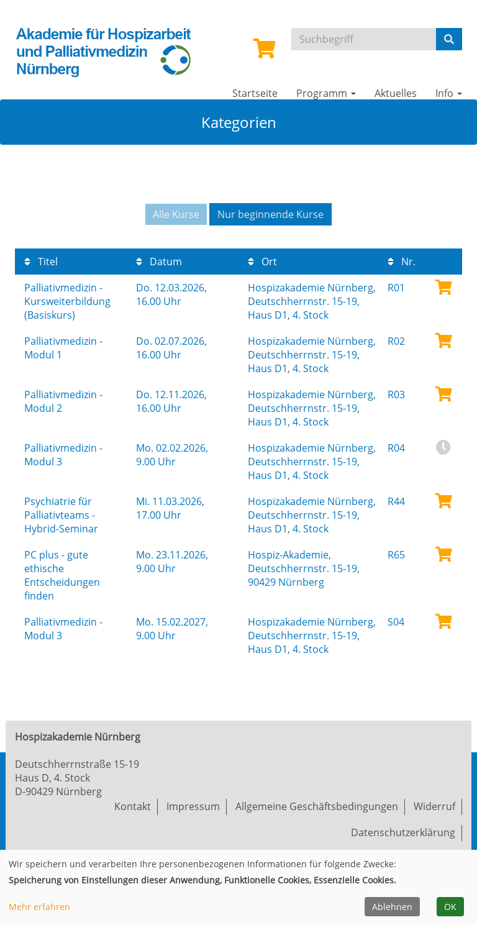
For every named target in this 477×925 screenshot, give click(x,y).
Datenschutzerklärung (403, 832)
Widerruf (434, 806)
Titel (41, 261)
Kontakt (132, 806)
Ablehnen (392, 907)
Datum (159, 261)
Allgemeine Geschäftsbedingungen (316, 806)
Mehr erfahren (39, 907)
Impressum (193, 806)
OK (450, 907)
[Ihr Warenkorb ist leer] (264, 52)
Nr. (402, 261)
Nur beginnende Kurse (270, 214)
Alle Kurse (176, 214)
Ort (262, 261)
